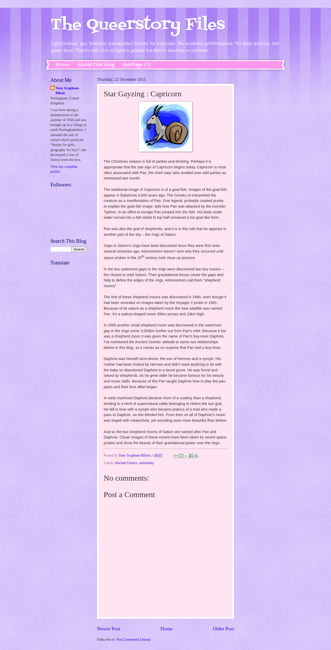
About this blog (96, 65)
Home (62, 65)
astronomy (146, 463)
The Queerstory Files (137, 25)
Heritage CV (137, 65)
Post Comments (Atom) (134, 639)
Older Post (223, 628)
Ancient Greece (126, 463)
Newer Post (108, 628)
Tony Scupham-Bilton (68, 90)
